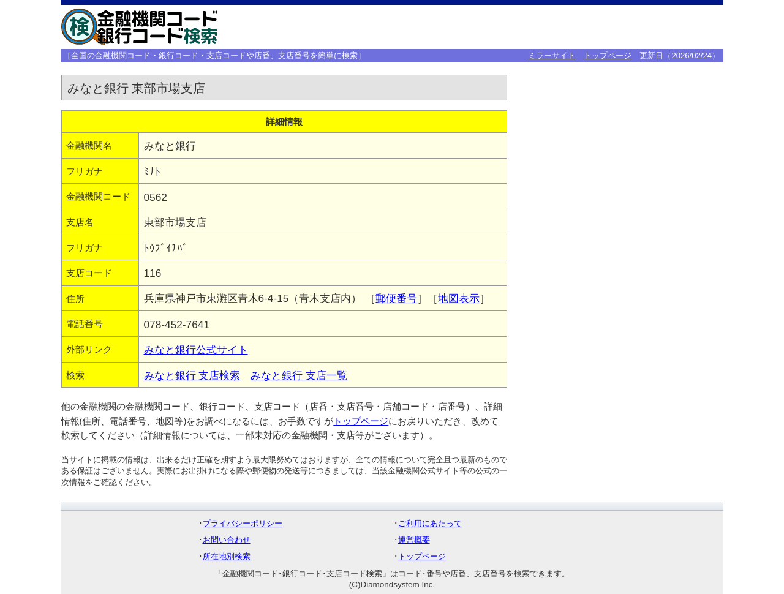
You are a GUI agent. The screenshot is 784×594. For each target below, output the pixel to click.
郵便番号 (396, 298)
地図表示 (459, 298)
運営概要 (414, 539)
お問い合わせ (227, 539)
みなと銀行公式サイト (196, 350)
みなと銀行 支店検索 (192, 375)
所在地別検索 (227, 556)
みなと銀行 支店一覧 (299, 375)
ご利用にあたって (430, 523)
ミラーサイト (552, 55)
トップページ (607, 55)
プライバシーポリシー (242, 523)
